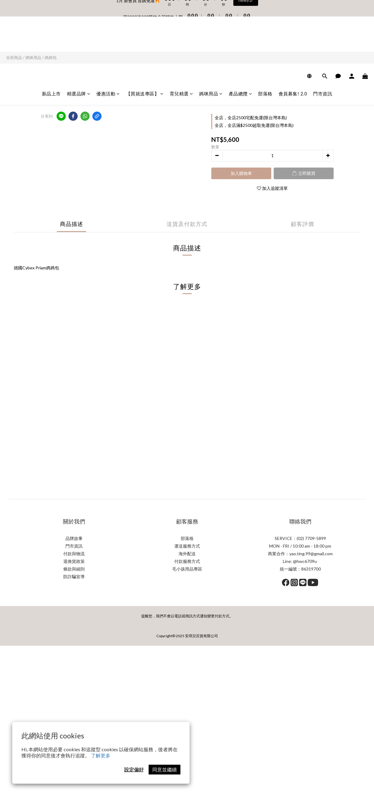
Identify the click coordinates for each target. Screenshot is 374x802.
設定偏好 (134, 769)
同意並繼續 (164, 769)
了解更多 (100, 755)
